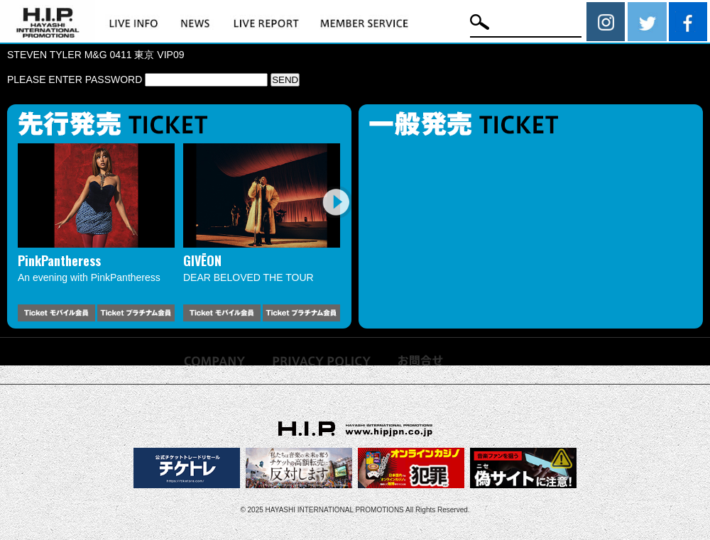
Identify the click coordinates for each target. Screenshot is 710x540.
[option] (96, 232)
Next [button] (335, 202)
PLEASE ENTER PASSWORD (137, 79)
